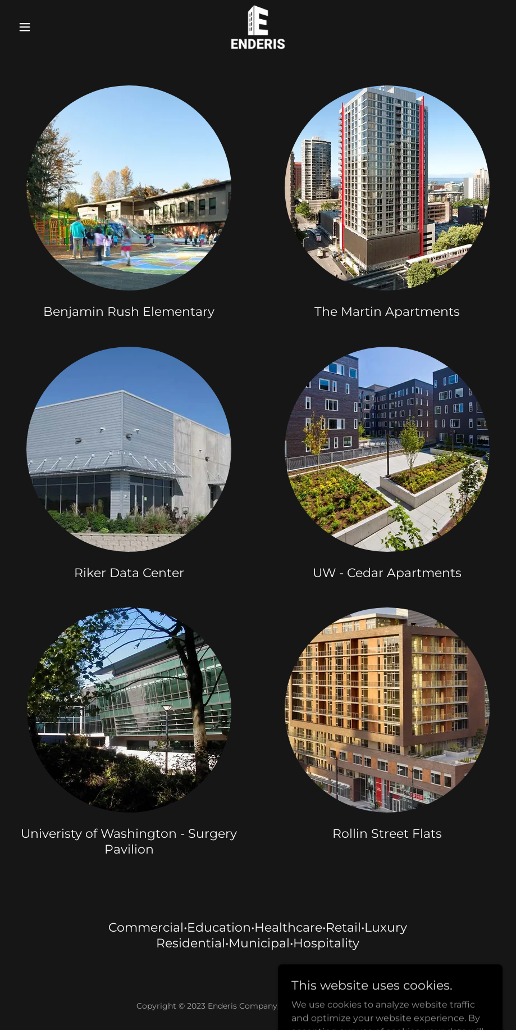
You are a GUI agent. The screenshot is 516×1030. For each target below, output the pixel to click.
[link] (257, 26)
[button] (50, 27)
